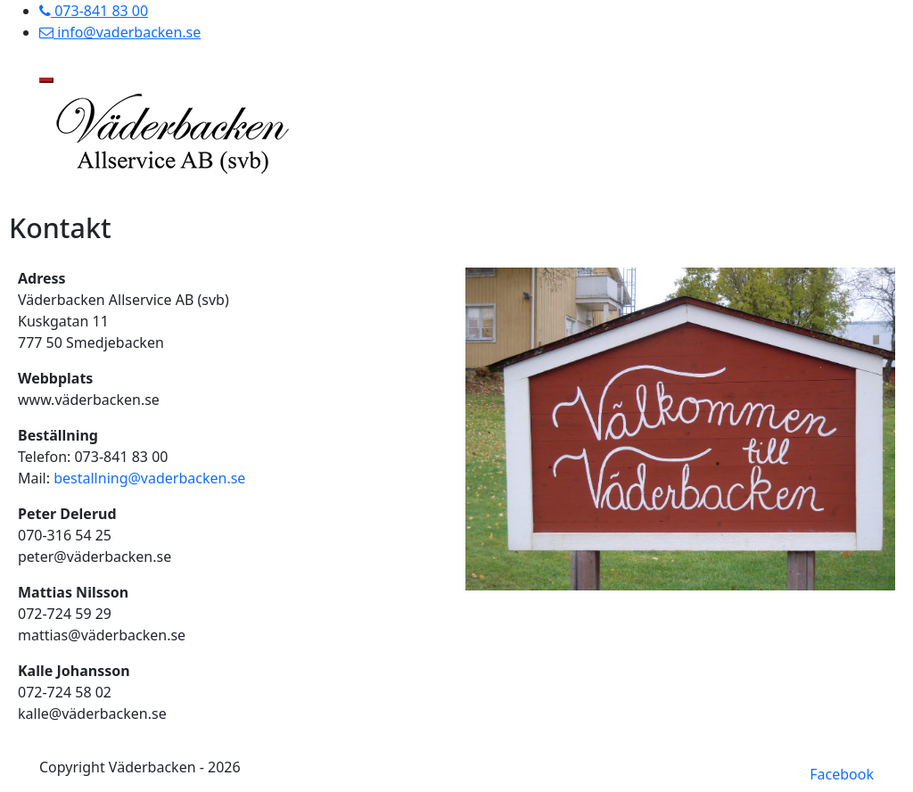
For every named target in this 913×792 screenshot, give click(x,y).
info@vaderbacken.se (120, 32)
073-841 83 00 (93, 11)
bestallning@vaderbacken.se (149, 478)
